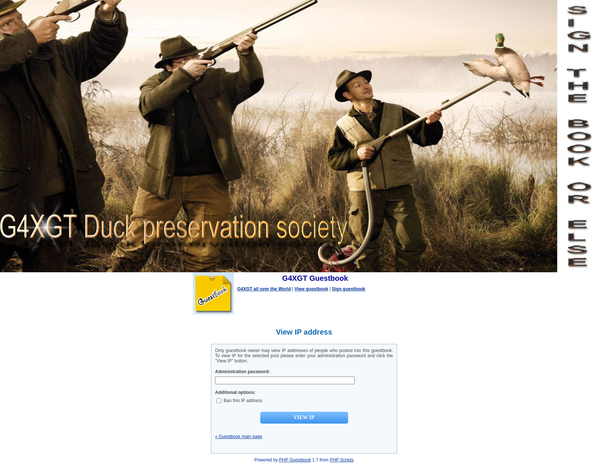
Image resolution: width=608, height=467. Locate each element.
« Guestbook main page (238, 436)
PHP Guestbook (295, 460)
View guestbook (311, 289)
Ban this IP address (239, 400)
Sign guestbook (348, 289)
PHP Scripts (341, 460)
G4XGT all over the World (264, 289)
